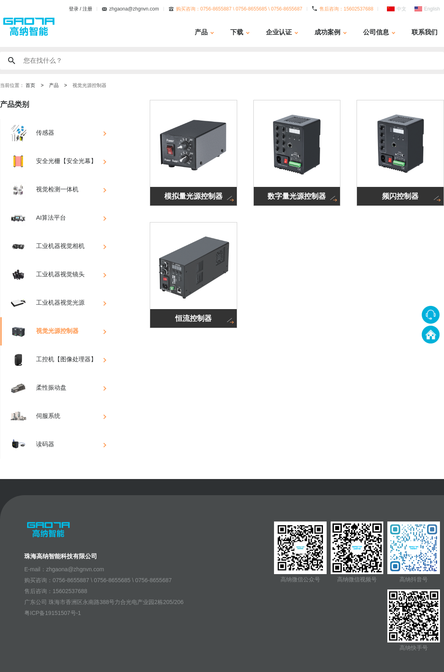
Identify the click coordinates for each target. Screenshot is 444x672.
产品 (201, 32)
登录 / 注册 (80, 8)
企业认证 (279, 32)
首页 (30, 85)
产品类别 (14, 104)
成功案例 (327, 32)
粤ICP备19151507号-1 (52, 613)
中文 (401, 8)
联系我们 (425, 32)
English (432, 8)
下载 (236, 32)
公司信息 (376, 32)
